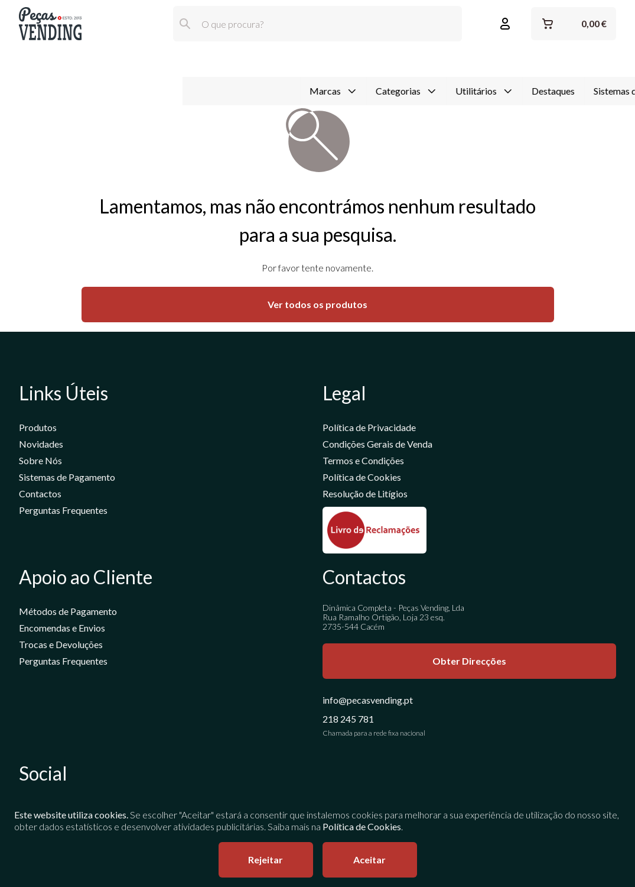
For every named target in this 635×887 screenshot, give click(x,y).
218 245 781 (348, 720)
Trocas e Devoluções (61, 646)
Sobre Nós (40, 462)
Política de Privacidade (369, 429)
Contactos (40, 495)
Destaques (371, 61)
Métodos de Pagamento (68, 613)
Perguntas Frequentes (63, 511)
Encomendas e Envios (62, 629)
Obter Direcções (469, 662)
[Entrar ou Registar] (505, 23)
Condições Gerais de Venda (377, 445)
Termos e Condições (363, 462)
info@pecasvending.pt (368, 701)
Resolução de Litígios (365, 495)
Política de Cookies (362, 478)
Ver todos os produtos (317, 306)
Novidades (41, 445)
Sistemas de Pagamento (460, 61)
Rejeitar (265, 859)
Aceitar (369, 859)
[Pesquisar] (184, 23)
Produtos (38, 429)
